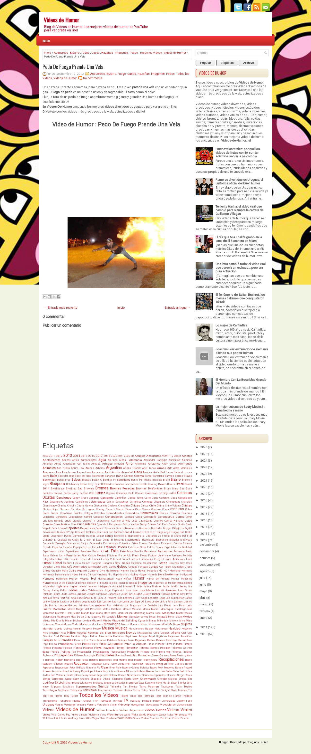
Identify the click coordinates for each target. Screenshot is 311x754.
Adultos (66, 460)
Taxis (178, 686)
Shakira (84, 678)
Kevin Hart (58, 598)
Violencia (93, 714)
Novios (131, 632)
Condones (61, 516)
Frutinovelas (146, 559)
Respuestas (62, 667)
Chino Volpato (173, 505)
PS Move (78, 655)
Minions (174, 620)
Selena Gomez (118, 675)
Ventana (81, 704)
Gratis (188, 566)
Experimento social (53, 551)
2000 (45, 456)
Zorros (176, 718)
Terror (136, 690)
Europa (160, 547)
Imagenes (121, 52)
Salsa (169, 671)
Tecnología (50, 690)
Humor (138, 578)
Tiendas (182, 690)
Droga (46, 535)
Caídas (100, 493)
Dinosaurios (49, 532)
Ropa (84, 671)
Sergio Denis (184, 675)
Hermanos (48, 574)
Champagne (173, 501)
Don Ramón (115, 532)
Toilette (124, 695)
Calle (131, 493)
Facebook (85, 551)
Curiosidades (86, 524)
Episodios (124, 543)
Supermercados (86, 686)
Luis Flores (164, 605)
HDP (166, 570)
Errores (143, 543)
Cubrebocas (145, 520)
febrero (204, 611)
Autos (137, 472)
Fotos (58, 559)
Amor (129, 463)
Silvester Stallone (167, 678)
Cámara (139, 493)
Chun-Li (110, 509)
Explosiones (72, 551)
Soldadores (86, 682)
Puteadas (144, 655)
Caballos (48, 493)
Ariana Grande (132, 468)
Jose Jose (132, 590)
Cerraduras (122, 501)
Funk (189, 559)
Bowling (152, 484)
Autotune (148, 472)
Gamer (86, 563)
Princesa (176, 651)
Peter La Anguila (135, 644)
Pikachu (159, 644)
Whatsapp (180, 714)
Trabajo (187, 695)
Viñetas (83, 714)
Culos (188, 520)
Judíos (56, 594)
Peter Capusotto (110, 644)
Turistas (117, 700)
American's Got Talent (76, 463)
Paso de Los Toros (85, 640)
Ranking (69, 659)
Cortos (179, 516)
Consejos (98, 516)
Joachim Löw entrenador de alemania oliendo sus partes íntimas (242, 351)
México (46, 620)
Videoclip (124, 704)
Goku (105, 566)
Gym (102, 570)
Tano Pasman (149, 686)
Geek (189, 563)
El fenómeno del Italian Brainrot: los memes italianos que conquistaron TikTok (240, 298)
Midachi (97, 620)
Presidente (133, 651)
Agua (102, 460)
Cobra (188, 509)
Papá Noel (131, 636)
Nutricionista (144, 632)
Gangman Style (112, 563)
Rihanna (91, 667)
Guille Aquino (78, 570)
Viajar (113, 704)
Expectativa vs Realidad (178, 547)
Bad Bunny (166, 472)
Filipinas (112, 555)
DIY (68, 532)
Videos (48, 710)
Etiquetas (227, 63)
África (75, 460)
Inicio (46, 40)
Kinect (86, 598)
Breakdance (57, 488)
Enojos (84, 543)
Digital (188, 528)
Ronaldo (67, 671)
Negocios (186, 628)
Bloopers (57, 484)
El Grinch (86, 539)
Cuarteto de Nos (120, 520)
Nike (63, 632)
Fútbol (57, 563)
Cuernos (158, 520)
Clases (146, 509)
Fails (115, 551)
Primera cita (147, 651)
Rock (160, 667)
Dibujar (167, 528)
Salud (183, 671)
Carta (155, 497)
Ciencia (129, 509)
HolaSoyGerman (169, 574)
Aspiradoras (84, 472)
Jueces (72, 594)
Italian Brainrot (152, 586)
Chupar (120, 509)
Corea (138, 516)
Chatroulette (100, 505)
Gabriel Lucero (72, 563)
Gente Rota (60, 566)
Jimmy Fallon (59, 590)
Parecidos (186, 636)
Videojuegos (152, 704)
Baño (119, 475)
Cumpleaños (61, 524)
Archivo (248, 63)
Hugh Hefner (123, 578)
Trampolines (50, 700)
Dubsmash (57, 535)
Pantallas (118, 636)
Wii (190, 714)
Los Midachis (115, 605)
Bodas (83, 484)
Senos (137, 675)
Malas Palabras (112, 609)
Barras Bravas (183, 475)
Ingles (74, 586)
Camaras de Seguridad (160, 493)
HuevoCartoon (106, 578)
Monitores (97, 624)
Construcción (114, 516)
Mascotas (168, 613)
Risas (105, 667)
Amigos (107, 463)
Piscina (57, 647)
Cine (138, 509)
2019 (203, 494)
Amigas (95, 463)
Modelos (85, 624)
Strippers (56, 686)
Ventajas (70, 704)
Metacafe (162, 616)
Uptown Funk (184, 700)
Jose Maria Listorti (151, 590)
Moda (75, 624)
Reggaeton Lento (100, 663)
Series (46, 678)
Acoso (177, 456)
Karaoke (165, 594)
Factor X (97, 551)
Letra (125, 601)
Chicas (135, 505)
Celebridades (97, 501)
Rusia (150, 671)
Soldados (98, 682)
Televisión (90, 690)
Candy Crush (80, 497)
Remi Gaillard (176, 663)
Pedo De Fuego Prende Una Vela (73, 66)
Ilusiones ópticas (127, 582)
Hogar (143, 574)
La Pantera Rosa (113, 598)
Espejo (77, 547)
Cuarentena (103, 520)
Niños (71, 632)
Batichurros (63, 479)
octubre (204, 558)
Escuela (187, 543)
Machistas (59, 609)
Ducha (67, 535)
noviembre (206, 551)
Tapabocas (167, 686)
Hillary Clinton (87, 574)
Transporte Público (69, 700)
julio (202, 578)
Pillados (177, 644)
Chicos (144, 505)
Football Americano (159, 555)
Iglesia (113, 582)
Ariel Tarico (149, 468)
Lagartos (153, 598)
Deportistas (87, 528)
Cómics (163, 513)
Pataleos (112, 640)
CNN (181, 509)
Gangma (96, 563)
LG (142, 601)
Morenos (134, 624)
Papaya (143, 636)
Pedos (134, 52)
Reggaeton (81, 663)
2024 (203, 460)
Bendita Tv (109, 479)
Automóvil (127, 472)
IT (134, 586)
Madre (71, 609)
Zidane (136, 718)
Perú (95, 644)
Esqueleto (97, 547)
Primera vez (163, 651)
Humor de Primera (158, 578)
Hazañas (107, 52)
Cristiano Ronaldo (53, 520)
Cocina (55, 513)
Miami (68, 620)
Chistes (186, 505)
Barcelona (158, 475)
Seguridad (103, 675)
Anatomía (140, 463)
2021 (120, 456)
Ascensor (49, 472)
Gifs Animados (77, 566)
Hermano (186, 570)
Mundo (58, 628)
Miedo (107, 620)
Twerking (135, 700)
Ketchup (47, 598)
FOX (66, 559)
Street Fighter (178, 682)
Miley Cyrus (138, 620)
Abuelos (140, 456)
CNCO (173, 509)
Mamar (155, 609)
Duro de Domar (95, 535)
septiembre (207, 564)
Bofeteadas (107, 484)
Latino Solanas (51, 601)
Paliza (93, 636)
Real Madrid (120, 659)
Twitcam (147, 700)
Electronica (162, 539)
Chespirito (124, 505)
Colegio (88, 513)
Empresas (186, 539)
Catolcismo (81, 501)
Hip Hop (112, 574)
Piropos (47, 647)
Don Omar (102, 532)
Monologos (112, 624)
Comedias (132, 513)
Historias (123, 574)
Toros (158, 695)
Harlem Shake (129, 570)
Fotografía (48, 559)
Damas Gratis (177, 524)
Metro (178, 616)
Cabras (58, 493)
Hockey (134, 574)
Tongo (133, 695)
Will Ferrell (49, 718)
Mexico (187, 616)
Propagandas (63, 655)
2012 (59, 456)
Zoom (168, 718)
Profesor (187, 651)
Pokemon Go (179, 647)
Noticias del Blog (99, 632)
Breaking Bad (74, 488)
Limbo (155, 601)
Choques (64, 509)
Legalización (89, 601)
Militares (151, 620)
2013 (67, 455)
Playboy (120, 647)
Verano (91, 704)
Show (135, 678)
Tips (50, 695)
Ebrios (109, 535)
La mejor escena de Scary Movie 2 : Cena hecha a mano (240, 408)
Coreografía (149, 516)
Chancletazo (50, 505)
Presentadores (101, 651)
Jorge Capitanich (114, 590)
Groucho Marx (59, 570)
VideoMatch (168, 704)
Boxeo (162, 484)
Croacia (76, 520)
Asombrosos (69, 472)
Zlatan (145, 718)
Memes (122, 616)
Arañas (90, 468)
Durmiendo (79, 535)
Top (140, 695)
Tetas (144, 690)
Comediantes (115, 513)
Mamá (146, 609)
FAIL (107, 551)
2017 (99, 456)
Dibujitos (178, 528)
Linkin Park (166, 601)
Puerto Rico (131, 655)
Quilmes (164, 655)
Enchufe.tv (48, 543)
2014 (76, 456)
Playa (98, 647)
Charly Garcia (85, 505)
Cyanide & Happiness (109, 524)
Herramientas (63, 574)
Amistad (119, 463)
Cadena (83, 493)
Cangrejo (94, 497)
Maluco (127, 609)
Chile (152, 505)
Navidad (174, 628)
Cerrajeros (135, 501)
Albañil (123, 460)
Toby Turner (71, 695)
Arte (169, 468)
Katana (175, 594)
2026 (203, 447)
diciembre (206, 544)
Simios (182, 678)
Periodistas (65, 644)
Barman (169, 475)
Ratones (93, 659)
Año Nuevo (63, 468)
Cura (74, 524)
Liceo (148, 601)
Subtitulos (68, 686)
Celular (110, 501)
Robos (153, 667)
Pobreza (144, 647)
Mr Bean (174, 624)
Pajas (85, 636)
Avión (156, 472)
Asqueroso (61, 52)
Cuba (134, 520)
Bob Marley (72, 484)
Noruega (81, 632)
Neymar (54, 632)
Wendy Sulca (166, 714)
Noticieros (118, 632)
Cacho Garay (70, 493)
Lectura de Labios (70, 601)
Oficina (175, 632)
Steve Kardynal (147, 682)
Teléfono (63, 690)
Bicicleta (157, 479)
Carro (147, 497)
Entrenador (96, 543)
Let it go (116, 601)
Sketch (60, 682)
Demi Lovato (59, 528)
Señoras (147, 675)
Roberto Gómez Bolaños (135, 667)
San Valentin (58, 675)
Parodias (67, 640)
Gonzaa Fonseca (138, 566)
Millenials (163, 620)
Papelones (174, 636)
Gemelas (48, 566)
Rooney (76, 671)
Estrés (151, 547)
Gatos (163, 563)
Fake (123, 551)
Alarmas (113, 460)
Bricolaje (89, 488)
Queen (155, 655)
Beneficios (123, 479)
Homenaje (62, 578)
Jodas (73, 590)
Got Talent (165, 566)
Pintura (188, 644)
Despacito (144, 528)
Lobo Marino (50, 605)
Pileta (169, 644)
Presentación (84, 651)
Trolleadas (105, 700)
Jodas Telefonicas (91, 590)
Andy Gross (169, 463)
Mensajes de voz (138, 616)
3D (132, 456)
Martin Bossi (153, 613)
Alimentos (174, 460)
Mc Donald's (109, 616)
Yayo (95, 718)
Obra (156, 632)
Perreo (77, 644)
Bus (182, 488)
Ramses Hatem (54, 659)
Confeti (88, 516)
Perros (86, 644)
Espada (47, 547)
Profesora (48, 655)
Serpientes (57, 678)
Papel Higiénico (157, 636)
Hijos (75, 574)
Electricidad (132, 539)
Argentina (114, 468)
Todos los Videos (151, 52)
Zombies (154, 718)
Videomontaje (184, 704)
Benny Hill (137, 479)
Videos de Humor (61, 19)
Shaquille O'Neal (101, 678)
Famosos (150, 551)
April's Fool (77, 468)
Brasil (180, 484)
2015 (84, 456)
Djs (72, 532)
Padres (65, 636)
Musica (108, 628)
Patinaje (122, 640)
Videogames (137, 704)
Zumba (184, 718)
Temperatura (105, 690)
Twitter (157, 700)
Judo (64, 594)
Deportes (72, 528)
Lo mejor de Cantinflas (231, 325)
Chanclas (186, 501)
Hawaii (142, 570)
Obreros (165, 632)
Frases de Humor (89, 559)
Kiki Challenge (74, 598)
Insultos (92, 586)
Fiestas (101, 555)
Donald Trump (131, 532)
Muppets (87, 628)
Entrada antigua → (177, 307)
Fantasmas (165, 551)
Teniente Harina (122, 690)
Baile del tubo (83, 475)
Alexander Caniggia (155, 460)
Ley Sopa (135, 601)
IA (60, 582)
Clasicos (156, 509)
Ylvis (102, 718)
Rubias (141, 671)
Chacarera (159, 501)
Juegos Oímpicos (97, 594)
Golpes (122, 566)
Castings (69, 501)
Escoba (177, 543)
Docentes (80, 532)
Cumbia (48, 524)
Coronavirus (166, 516)
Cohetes (78, 513)
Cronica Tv (88, 520)
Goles (112, 566)
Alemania (135, 460)
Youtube (111, 718)
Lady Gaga (141, 598)
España (57, 547)
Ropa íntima (109, 671)
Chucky (100, 509)
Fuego (85, 52)
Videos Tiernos (155, 710)
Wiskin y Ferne (76, 718)
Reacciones (105, 659)
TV (126, 700)
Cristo (67, 520)
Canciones (63, 497)
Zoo (162, 718)
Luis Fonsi (179, 605)
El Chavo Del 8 (180, 535)
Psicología (89, 655)
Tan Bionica (130, 686)
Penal (182, 640)
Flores (143, 555)
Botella (143, 484)
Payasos (140, 640)
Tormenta (148, 695)
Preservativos (118, 651)
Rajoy (173, 655)
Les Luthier (104, 601)
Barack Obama (134, 475)
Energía (60, 543)
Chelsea (112, 505)
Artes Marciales (182, 468)
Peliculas (171, 640)
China (160, 505)
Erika (135, 543)
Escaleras (154, 543)
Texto (152, 690)
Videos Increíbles (107, 710)
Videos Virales (179, 710)
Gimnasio (94, 566)
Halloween (113, 570)
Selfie (130, 675)
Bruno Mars (171, 488)
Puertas (119, 655)
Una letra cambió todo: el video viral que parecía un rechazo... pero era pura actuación (241, 267)
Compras (186, 513)
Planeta (77, 647)
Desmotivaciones (127, 528)
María (76, 613)
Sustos (103, 686)
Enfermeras (73, 543)
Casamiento (56, 501)
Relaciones (137, 663)
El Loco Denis (101, 539)
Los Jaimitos (80, 605)
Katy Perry (186, 594)
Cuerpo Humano (173, 520)
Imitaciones (184, 582)
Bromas (101, 488)
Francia (73, 559)
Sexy (76, 678)
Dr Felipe (147, 532)
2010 (203, 634)
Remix (188, 663)
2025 (127, 456)
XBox (88, 718)
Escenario (166, 543)
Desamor (110, 528)
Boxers (171, 484)
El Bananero (133, 535)
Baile (53, 475)
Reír (127, 663)
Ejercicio (119, 535)
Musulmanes (136, 628)
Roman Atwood (183, 667)
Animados (185, 463)
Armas (161, 468)
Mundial (48, 628)
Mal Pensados (93, 609)
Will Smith (61, 718)
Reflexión (58, 663)
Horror (73, 578)
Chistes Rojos (51, 509)
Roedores (169, 667)
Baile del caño (66, 475)
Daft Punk (162, 524)
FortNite (187, 555)
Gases (95, 52)
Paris (57, 640)
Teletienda (76, 690)
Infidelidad (49, 586)
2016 (91, 456)
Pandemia (105, 636)
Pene (189, 640)
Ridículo (80, 667)
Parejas (48, 640)
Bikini (166, 479)
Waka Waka (131, 714)
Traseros (86, 700)
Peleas (160, 640)
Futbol (47, 563)
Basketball (49, 479)
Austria (116, 472)
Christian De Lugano (83, 509)
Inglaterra (62, 586)
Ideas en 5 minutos (97, 582)
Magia (79, 609)
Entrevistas (110, 543)
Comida (175, 513)
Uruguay (48, 704)
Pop (74, 651)
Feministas (73, 555)
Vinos (74, 714)
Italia (139, 586)
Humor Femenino (181, 578)
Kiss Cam (97, 598)
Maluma (136, 609)
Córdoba (129, 516)
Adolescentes (51, 460)
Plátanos (88, 647)
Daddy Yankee (130, 524)
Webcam (152, 714)
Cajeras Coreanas (116, 493)
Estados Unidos (115, 547)
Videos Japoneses (132, 710)
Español (67, 547)
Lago (162, 598)
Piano (151, 644)
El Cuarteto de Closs (66, 539)
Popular (205, 63)
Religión (161, 663)
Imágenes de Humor (164, 582)
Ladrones (128, 598)
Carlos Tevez (135, 497)
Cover (189, 516)
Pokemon (165, 647)
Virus (103, 714)
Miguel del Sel (121, 620)
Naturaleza (161, 628)
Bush (189, 488)
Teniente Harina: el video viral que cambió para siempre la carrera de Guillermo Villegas (239, 210)
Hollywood (186, 574)
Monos (125, 624)
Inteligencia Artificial (110, 586)
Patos (131, 640)
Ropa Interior (94, 671)
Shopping (117, 678)
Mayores (96, 616)
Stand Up (132, 682)
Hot (93, 578)
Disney (61, 532)
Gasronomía (150, 563)
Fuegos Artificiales (174, 559)
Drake (188, 532)
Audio (108, 472)
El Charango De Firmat (156, 535)
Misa (182, 620)
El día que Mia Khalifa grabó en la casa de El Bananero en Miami (239, 239)
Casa (174, 497)
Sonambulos (111, 682)
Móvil (165, 624)
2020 (114, 456)
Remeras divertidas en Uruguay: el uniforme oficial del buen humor (239, 181)
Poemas (154, 647)
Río (98, 667)
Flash (135, 555)
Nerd (45, 632)
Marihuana (96, 613)
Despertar (156, 528)
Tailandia (115, 686)
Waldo (142, 714)
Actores (187, 456)
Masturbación (184, 613)
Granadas (178, 566)
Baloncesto (98, 475)
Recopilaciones (171, 659)
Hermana (175, 570)
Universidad (168, 700)
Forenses (177, 555)
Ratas (85, 659)
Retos (72, 667)
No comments (92, 78)
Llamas (178, 601)
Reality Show (150, 659)
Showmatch (148, 678)
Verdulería (103, 704)
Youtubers (124, 718)
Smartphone (72, 682)
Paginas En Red (258, 742)
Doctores (91, 532)
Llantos (187, 601)
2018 (107, 456)
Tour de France (172, 695)
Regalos (68, 663)
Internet (127, 586)
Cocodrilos (66, 513)
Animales (49, 468)
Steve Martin (163, 682)
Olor (183, 632)
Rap (78, 659)
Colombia (99, 513)
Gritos (46, 570)
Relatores (150, 663)
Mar (189, 609)
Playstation (132, 647)
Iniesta (82, 586)
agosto (204, 571)
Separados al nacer (165, 675)
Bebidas (86, 479)
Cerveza (147, 501)
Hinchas (101, 574)
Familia (138, 551)
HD (161, 570)
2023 (203, 467)
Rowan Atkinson (126, 671)
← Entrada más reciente (60, 307)
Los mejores (97, 605)
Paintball (76, 636)
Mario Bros (110, 613)
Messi (152, 616)
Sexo (68, 678)
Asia (58, 472)
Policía (55, 651)
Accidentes (153, 456)
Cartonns (164, 497)
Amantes (48, 463)
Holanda (152, 574)
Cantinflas (121, 497)
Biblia (147, 479)
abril (202, 598)
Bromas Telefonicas (149, 488)
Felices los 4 (57, 555)
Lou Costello (149, 605)
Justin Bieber (151, 594)
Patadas (101, 640)
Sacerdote (160, 671)
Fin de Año (124, 555)
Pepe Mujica (50, 644)
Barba (148, 475)
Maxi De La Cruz (80, 616)
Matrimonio (63, 616)
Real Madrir (135, 659)
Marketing (139, 613)
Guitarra (93, 570)
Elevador (174, 539)
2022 (203, 474)
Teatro (188, 686)
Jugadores (114, 594)
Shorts (127, 678)
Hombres (48, 578)
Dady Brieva (148, 524)
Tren (95, 700)
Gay (182, 563)
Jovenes (170, 590)
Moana (59, 624)
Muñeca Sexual (72, 628)
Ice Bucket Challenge (74, 582)
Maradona (48, 613)
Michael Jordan (82, 620)
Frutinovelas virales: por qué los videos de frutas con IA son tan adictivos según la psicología (238, 152)
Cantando (106, 497)
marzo (203, 604)
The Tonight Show (166, 690)
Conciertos (48, 516)
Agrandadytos (89, 460)
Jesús (182, 586)
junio (202, 584)
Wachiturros (115, 714)
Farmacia (179, 551)
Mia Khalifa (57, 620)
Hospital (84, 578)
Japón (166, 586)
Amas (57, 463)
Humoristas (50, 582)
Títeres (58, 695)
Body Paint (94, 484)
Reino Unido (117, 663)
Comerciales (149, 513)
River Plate (115, 667)
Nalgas (149, 628)
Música (121, 628)
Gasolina (136, 563)
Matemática (49, 616)
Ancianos (154, 463)
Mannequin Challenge (173, 609)
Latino (188, 598)
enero (203, 618)
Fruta (125, 559)
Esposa (87, 547)
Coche (46, 513)
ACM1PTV (167, 456)
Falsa (130, 551)
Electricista (148, 539)
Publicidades (105, 655)
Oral (56, 636)
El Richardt (117, 539)
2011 (52, 456)
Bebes (76, 479)
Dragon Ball (177, 532)
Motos (143, 624)
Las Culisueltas (175, 598)
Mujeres (186, 624)
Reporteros (48, 667)
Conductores (76, 516)
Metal (171, 616)
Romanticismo (52, 671)
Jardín (174, 586)
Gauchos (174, 563)
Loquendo (65, 605)
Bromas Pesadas (122, 488)
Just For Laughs (131, 594)
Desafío (100, 528)
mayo (203, 591)
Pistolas (67, 647)
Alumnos (187, 460)
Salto (176, 671)
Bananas (110, 475)
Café (91, 493)
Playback (108, 647)
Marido (85, 613)
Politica (65, 651)
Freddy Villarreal (111, 559)
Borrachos (131, 484)
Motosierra (154, 624)
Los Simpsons (132, 605)
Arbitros (100, 468)
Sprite (122, 682)
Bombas (119, 484)
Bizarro (74, 52)
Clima (165, 509)
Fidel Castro (89, 555)
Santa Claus (74, 675)
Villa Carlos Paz (60, 714)
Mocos (67, 624)
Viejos (46, 714)
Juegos (81, 594)
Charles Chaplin (66, 505)
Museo (97, 628)
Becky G (97, 479)
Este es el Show (137, 547)
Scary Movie (89, 675)
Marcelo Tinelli (63, 613)
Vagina (59, 704)
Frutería (133, 559)
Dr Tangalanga (161, 532)
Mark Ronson (125, 613)
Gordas (153, 566)
